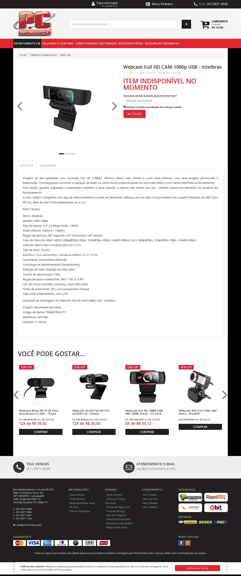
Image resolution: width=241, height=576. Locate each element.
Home (23, 55)
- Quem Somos (76, 496)
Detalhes (29, 166)
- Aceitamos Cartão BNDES (119, 524)
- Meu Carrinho (150, 500)
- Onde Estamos (76, 500)
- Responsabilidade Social (81, 504)
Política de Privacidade (58, 569)
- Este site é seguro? (115, 516)
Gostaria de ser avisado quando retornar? (150, 99)
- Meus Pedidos (150, 504)
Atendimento (152, 491)
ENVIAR (134, 114)
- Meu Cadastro (150, 508)
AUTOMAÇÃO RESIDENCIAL (162, 43)
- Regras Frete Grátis (116, 528)
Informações (78, 491)
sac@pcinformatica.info (152, 468)
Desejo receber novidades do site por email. (152, 107)
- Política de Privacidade (117, 520)
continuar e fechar (197, 568)
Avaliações (54, 166)
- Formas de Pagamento (117, 508)
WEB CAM (65, 55)
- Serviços (73, 508)
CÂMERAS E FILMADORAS (43, 55)
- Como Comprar (114, 496)
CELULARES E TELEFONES (58, 43)
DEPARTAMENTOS (27, 43)
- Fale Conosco (149, 496)
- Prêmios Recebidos (79, 512)
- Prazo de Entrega (115, 512)
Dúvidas (111, 491)
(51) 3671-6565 (33, 468)
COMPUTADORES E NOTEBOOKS (96, 43)
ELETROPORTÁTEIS (131, 43)
